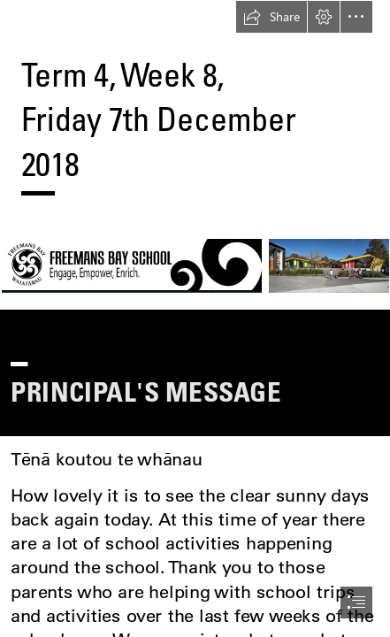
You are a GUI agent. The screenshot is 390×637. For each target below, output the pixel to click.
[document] (195, 318)
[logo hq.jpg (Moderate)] (195, 265)
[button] (271, 17)
